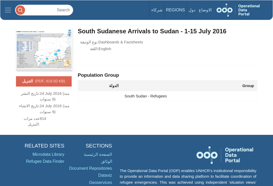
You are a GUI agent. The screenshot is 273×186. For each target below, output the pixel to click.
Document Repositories (90, 168)
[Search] (44, 10)
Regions (175, 10)
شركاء (156, 10)
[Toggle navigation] (8, 10)
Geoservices (100, 182)
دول (191, 10)
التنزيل (43, 81)
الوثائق (106, 161)
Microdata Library (48, 154)
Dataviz (105, 175)
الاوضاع (205, 10)
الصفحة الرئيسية (98, 154)
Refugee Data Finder (45, 161)
